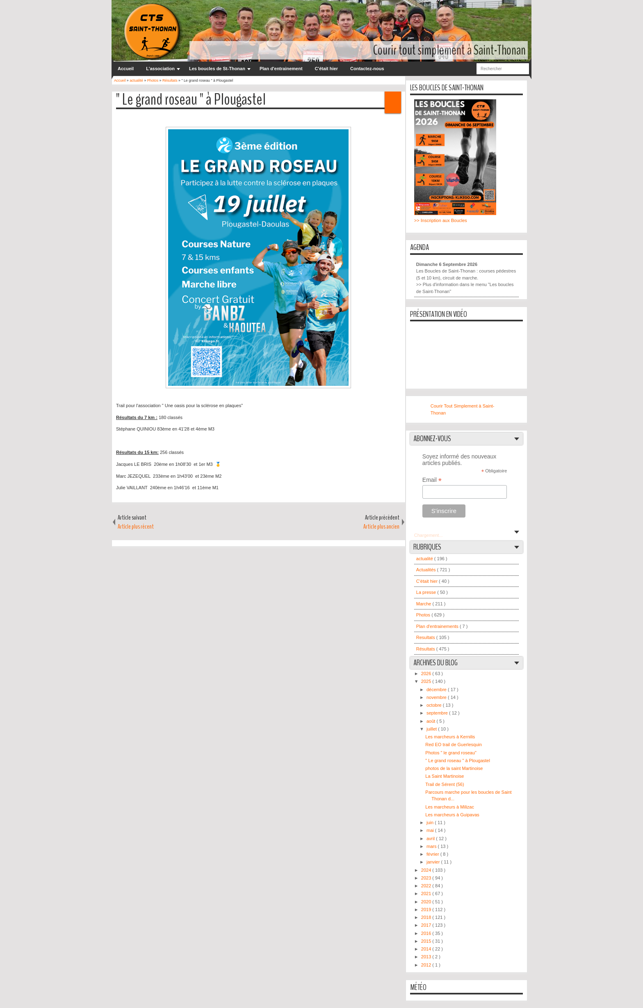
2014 (427, 948)
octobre (434, 705)
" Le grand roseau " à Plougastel (191, 100)
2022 (427, 885)
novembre (437, 697)
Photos (423, 614)
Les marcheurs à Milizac (449, 806)
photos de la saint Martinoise (454, 768)
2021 (427, 893)
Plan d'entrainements (438, 626)
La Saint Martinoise (444, 776)
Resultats (426, 637)
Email (432, 480)
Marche (424, 603)
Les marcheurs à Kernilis (450, 736)
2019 (427, 909)
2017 (427, 925)
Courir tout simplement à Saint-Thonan (449, 50)
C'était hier (326, 68)
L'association (160, 68)
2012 (427, 964)
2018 (427, 917)
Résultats (426, 648)
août (431, 721)
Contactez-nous (367, 68)
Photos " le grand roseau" (451, 752)
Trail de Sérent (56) (444, 784)
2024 (427, 870)
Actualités (426, 569)
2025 (427, 681)
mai (430, 830)
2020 (427, 901)
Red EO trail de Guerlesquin (453, 744)
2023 (427, 877)
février (433, 854)
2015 (427, 941)
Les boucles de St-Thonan (217, 68)
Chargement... (428, 535)
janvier (433, 861)
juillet (432, 728)
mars (432, 846)
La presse (426, 592)
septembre (437, 712)
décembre (437, 689)
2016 (427, 933)
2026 (427, 673)
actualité (425, 558)
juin (430, 822)
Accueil (126, 68)
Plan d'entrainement (281, 68)
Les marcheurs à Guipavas (452, 814)
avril (431, 838)
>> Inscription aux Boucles (440, 220)
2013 (427, 956)
